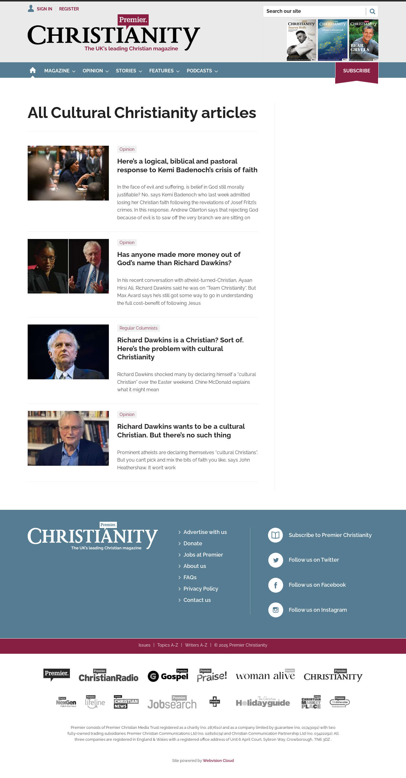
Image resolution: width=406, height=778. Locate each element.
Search (372, 11)
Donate (193, 543)
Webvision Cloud (218, 760)
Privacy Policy (201, 589)
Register (69, 9)
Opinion (127, 149)
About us (195, 566)
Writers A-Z (196, 645)
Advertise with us (205, 532)
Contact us (197, 600)
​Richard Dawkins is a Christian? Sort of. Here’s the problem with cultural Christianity (180, 348)
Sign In (44, 9)
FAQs (190, 577)
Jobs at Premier (203, 555)
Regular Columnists (139, 328)
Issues (145, 645)
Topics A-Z (167, 645)
